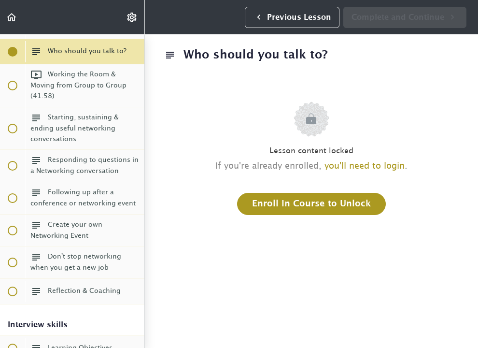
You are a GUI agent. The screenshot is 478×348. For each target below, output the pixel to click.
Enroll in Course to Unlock (311, 204)
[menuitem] (132, 17)
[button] (12, 17)
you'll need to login (364, 166)
